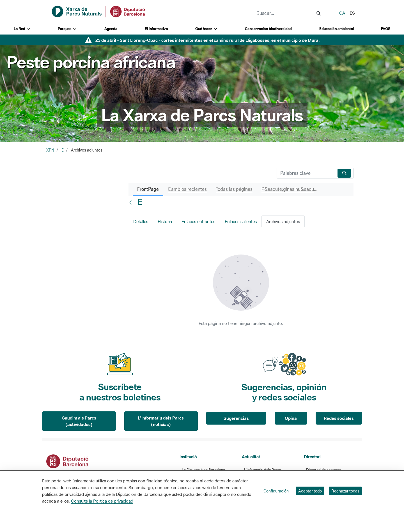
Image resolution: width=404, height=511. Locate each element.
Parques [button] (67, 28)
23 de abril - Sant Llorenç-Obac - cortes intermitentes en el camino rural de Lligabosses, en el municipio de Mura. (207, 40)
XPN (50, 150)
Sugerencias (236, 418)
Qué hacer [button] (206, 28)
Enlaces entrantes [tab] (198, 221)
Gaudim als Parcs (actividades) (79, 421)
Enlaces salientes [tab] (241, 221)
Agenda (110, 28)
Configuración (276, 491)
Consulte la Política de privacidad (102, 501)
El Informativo (156, 28)
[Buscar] (306, 173)
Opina (291, 418)
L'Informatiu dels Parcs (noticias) (161, 421)
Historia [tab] (165, 221)
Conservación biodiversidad (268, 28)
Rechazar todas (345, 491)
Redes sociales (339, 418)
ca (342, 13)
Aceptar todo (310, 491)
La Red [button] (22, 28)
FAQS (385, 28)
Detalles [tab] (140, 221)
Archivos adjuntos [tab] (283, 221)
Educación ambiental (336, 28)
